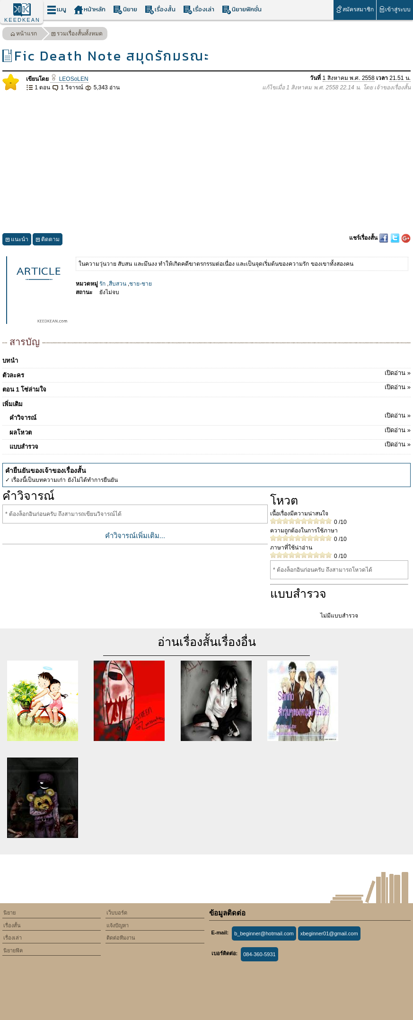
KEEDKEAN (22, 20)
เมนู (56, 10)
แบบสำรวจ (210, 445)
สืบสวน (117, 283)
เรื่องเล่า (198, 10)
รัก (102, 283)
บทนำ (10, 360)
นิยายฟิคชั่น (242, 10)
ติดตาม (47, 240)
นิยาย (125, 10)
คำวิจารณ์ (210, 416)
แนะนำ (16, 240)
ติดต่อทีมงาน (120, 938)
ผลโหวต (210, 431)
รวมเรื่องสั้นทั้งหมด (77, 34)
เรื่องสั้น (160, 10)
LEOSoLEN (69, 79)
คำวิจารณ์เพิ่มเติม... (135, 536)
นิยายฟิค (13, 950)
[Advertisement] (206, 162)
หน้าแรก (23, 34)
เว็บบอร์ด (116, 912)
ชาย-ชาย (140, 283)
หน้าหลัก (89, 10)
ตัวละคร (206, 373)
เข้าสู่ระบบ (395, 9)
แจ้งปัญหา (117, 925)
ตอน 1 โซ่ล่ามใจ (206, 388)
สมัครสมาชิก (354, 9)
